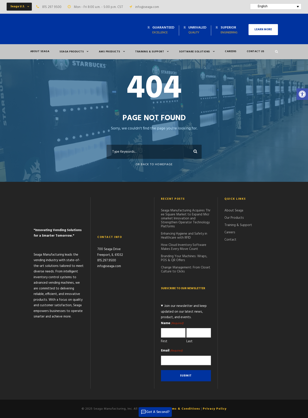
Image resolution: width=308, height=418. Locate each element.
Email (172, 350)
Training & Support (149, 51)
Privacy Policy (214, 408)
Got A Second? (155, 412)
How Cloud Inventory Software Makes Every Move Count (183, 247)
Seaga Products (71, 51)
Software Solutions (194, 51)
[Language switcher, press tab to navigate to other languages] (276, 7)
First (164, 341)
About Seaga (40, 51)
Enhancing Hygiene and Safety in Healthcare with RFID (184, 235)
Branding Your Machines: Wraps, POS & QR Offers (184, 258)
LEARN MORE (263, 29)
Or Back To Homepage (154, 164)
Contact (230, 239)
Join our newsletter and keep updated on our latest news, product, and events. (184, 311)
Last (189, 341)
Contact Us (255, 51)
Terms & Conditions (183, 408)
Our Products (234, 217)
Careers (231, 51)
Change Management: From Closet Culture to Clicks (185, 269)
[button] (302, 94)
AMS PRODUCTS (109, 51)
